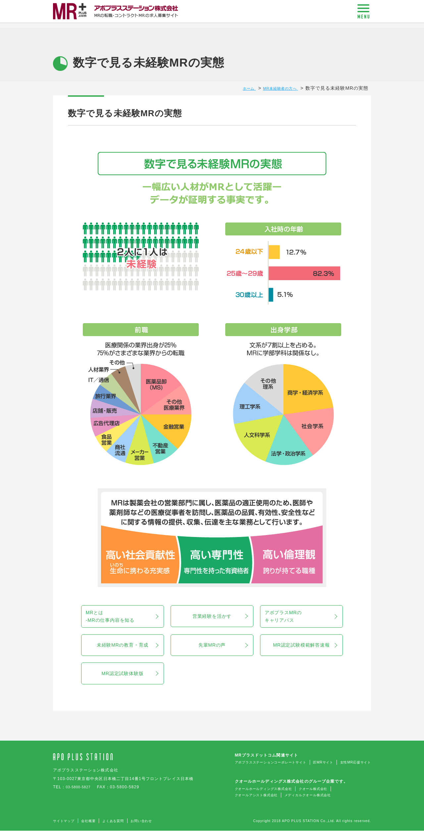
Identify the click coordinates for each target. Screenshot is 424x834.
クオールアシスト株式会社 (235, 798)
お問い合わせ (156, 824)
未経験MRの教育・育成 (127, 647)
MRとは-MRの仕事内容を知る (129, 617)
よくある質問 (123, 824)
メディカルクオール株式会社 (296, 798)
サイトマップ (66, 824)
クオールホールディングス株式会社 (244, 792)
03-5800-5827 (80, 791)
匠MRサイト (314, 766)
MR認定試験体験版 (129, 676)
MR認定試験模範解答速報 (304, 647)
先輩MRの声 (223, 647)
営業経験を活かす (220, 616)
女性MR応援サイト (352, 766)
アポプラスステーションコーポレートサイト (252, 766)
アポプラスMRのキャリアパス (308, 617)
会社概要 (94, 824)
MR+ (116, 14)
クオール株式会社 (302, 792)
